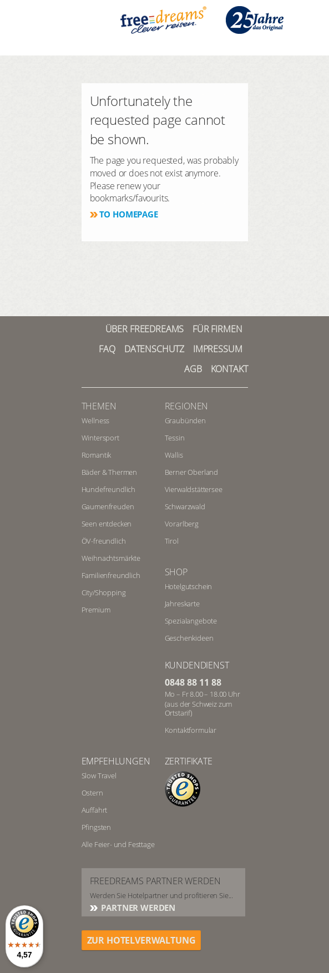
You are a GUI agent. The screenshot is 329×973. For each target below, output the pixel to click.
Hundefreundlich (109, 489)
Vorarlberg (182, 524)
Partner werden (137, 907)
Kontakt (229, 368)
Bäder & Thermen (110, 472)
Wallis (174, 455)
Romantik (97, 455)
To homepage (128, 214)
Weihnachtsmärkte (111, 558)
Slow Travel (99, 776)
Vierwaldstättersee (193, 489)
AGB (193, 368)
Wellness (96, 420)
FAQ (107, 348)
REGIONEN (187, 406)
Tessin (175, 438)
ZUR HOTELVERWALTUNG (141, 940)
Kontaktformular (191, 730)
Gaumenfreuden (108, 506)
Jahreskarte (182, 604)
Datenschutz (154, 348)
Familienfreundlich (111, 575)
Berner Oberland (192, 472)
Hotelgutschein (188, 586)
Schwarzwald (185, 506)
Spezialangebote (191, 621)
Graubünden (185, 420)
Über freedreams (144, 329)
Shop (176, 572)
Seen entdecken (107, 524)
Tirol (172, 541)
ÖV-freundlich (104, 541)
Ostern (92, 793)
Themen (99, 406)
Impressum (217, 348)
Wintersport (100, 438)
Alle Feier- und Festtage (118, 844)
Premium (96, 610)
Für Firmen (217, 329)
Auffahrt (95, 810)
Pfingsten (97, 827)
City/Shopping (104, 592)
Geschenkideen (189, 638)
